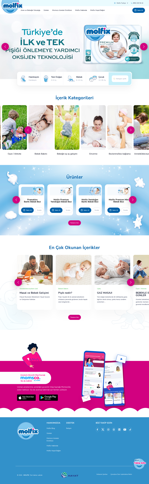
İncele (39, 210)
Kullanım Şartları (102, 474)
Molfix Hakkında (52, 446)
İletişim (68, 428)
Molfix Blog (51, 428)
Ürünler (49, 433)
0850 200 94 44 (137, 3)
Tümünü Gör (74, 223)
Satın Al (138, 10)
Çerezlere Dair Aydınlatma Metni (121, 474)
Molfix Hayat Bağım (54, 451)
